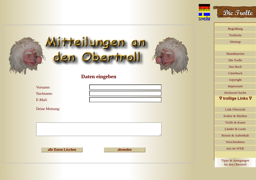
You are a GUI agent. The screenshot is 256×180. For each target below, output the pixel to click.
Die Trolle (235, 60)
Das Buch (235, 66)
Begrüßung (235, 28)
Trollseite (235, 35)
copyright (235, 80)
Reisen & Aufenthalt (235, 135)
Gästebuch (235, 73)
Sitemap (235, 42)
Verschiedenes (235, 142)
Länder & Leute (235, 129)
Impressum (235, 86)
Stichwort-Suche (235, 92)
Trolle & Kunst (235, 122)
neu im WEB (235, 148)
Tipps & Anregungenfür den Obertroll (235, 162)
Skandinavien (235, 54)
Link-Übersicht (235, 109)
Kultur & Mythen (235, 116)
